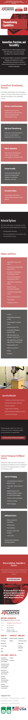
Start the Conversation (14, 584)
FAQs (2, 648)
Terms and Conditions (14, 698)
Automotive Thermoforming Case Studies (4, 659)
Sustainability (4, 638)
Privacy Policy (4, 698)
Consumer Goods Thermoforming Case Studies (5, 666)
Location (19, 8)
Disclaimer (16, 700)
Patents (23, 698)
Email (2, 623)
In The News (4, 646)
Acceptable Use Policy (6, 700)
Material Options (14, 638)
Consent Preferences (14, 703)
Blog (2, 651)
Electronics (21, 643)
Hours (2, 630)
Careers (11, 658)
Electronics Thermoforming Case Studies (4, 672)
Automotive (21, 638)
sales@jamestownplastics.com (14, 623)
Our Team (3, 640)
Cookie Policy (4, 703)
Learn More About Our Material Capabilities (13, 443)
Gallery (11, 640)
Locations (12, 660)
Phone (2, 625)
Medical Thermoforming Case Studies (4, 686)
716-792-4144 (10, 625)
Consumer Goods (22, 640)
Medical (20, 650)
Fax (2, 627)
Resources (3, 643)
